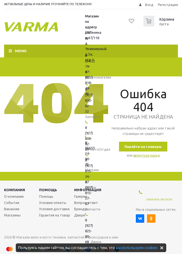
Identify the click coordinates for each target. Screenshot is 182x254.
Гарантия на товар (54, 215)
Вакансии (11, 209)
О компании (14, 196)
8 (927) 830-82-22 (89, 100)
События (11, 203)
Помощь (48, 190)
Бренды (80, 209)
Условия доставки (54, 209)
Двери (79, 215)
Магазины (12, 215)
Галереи (80, 196)
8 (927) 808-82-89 (89, 138)
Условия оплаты (52, 203)
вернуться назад (146, 155)
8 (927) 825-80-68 (89, 231)
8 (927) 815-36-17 (89, 171)
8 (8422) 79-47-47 (90, 66)
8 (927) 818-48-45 (89, 82)
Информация (87, 190)
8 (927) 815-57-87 (89, 193)
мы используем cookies (137, 248)
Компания (14, 190)
